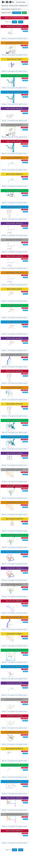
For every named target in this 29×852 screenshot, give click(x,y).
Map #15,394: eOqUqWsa (14, 354)
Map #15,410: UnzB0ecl (14, 92)
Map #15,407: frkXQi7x (14, 141)
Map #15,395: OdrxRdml (14, 338)
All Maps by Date (13, 5)
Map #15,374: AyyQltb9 (14, 683)
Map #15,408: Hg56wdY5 (14, 125)
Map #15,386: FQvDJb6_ (14, 486)
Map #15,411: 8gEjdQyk (14, 75)
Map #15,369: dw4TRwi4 (14, 765)
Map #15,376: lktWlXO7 (14, 650)
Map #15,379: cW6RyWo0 (14, 601)
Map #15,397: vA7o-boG (14, 305)
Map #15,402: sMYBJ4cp (14, 223)
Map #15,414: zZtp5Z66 (14, 26)
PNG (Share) (23, 38)
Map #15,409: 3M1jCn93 (14, 108)
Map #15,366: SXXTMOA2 (14, 814)
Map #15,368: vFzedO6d (14, 781)
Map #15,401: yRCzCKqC (14, 239)
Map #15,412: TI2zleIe (14, 59)
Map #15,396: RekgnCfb (14, 322)
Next (14, 21)
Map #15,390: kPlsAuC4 (14, 420)
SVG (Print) (15, 38)
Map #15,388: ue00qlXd (14, 453)
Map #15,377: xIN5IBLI (14, 633)
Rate (9, 38)
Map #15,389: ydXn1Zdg (14, 437)
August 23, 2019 (15, 9)
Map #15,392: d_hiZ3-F (14, 387)
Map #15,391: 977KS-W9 (14, 404)
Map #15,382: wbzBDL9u (14, 551)
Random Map (16, 12)
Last (20, 21)
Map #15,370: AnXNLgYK (14, 748)
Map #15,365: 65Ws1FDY (14, 830)
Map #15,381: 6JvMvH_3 (14, 568)
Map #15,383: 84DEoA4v (14, 535)
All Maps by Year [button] (23, 5)
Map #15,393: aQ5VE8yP (14, 371)
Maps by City (5, 5)
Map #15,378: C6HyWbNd (14, 617)
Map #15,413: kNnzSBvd (14, 43)
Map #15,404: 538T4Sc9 (14, 190)
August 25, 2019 (6, 12)
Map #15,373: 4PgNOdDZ (14, 699)
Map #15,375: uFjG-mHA (14, 666)
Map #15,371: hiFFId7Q (14, 732)
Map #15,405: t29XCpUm (14, 174)
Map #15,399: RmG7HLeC (14, 272)
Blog (24, 12)
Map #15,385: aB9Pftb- (14, 502)
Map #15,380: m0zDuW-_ (14, 584)
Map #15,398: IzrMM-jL (14, 289)
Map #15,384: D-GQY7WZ (14, 519)
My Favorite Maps (20, 2)
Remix (4, 38)
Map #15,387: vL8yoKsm (14, 469)
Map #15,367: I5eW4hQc (14, 798)
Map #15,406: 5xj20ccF (14, 157)
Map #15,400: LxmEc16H (14, 256)
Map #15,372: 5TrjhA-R (14, 716)
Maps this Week (6, 9)
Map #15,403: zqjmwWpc (14, 207)
